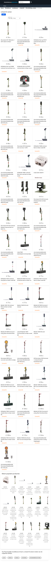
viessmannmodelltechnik (35, 557)
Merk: (4, 14)
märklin (10, 557)
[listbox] (14, 18)
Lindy (4, 557)
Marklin (17, 557)
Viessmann (24, 557)
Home (4, 6)
